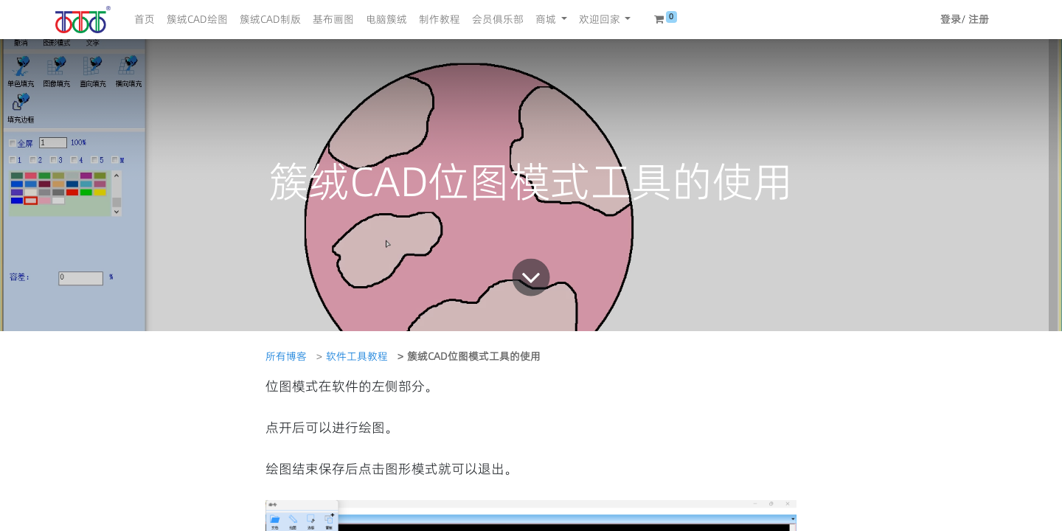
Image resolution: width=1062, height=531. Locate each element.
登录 (950, 19)
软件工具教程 (357, 356)
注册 (978, 19)
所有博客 (286, 356)
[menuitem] (144, 19)
